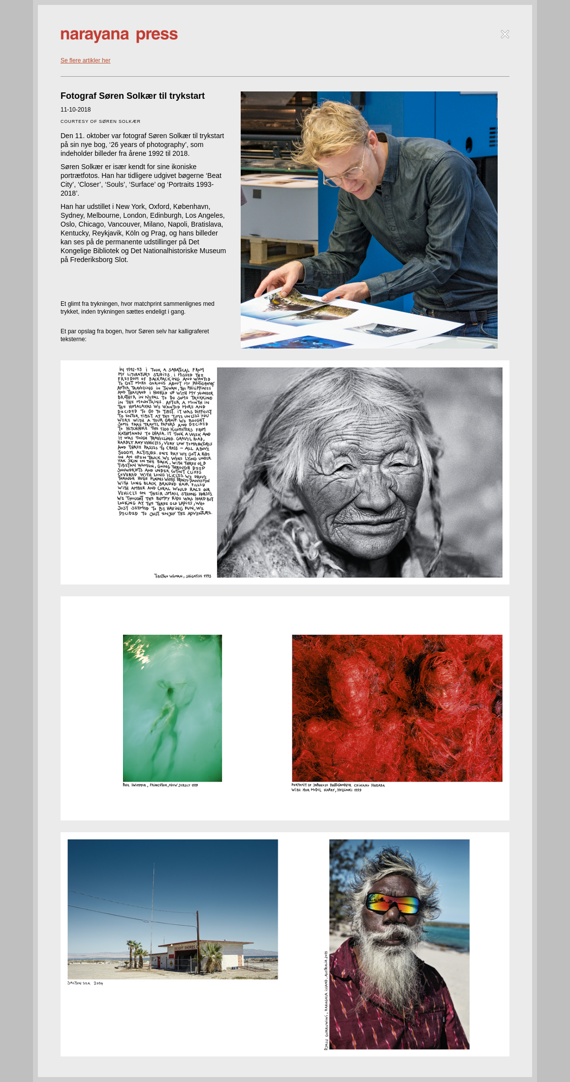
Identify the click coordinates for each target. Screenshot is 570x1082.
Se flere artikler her (85, 60)
